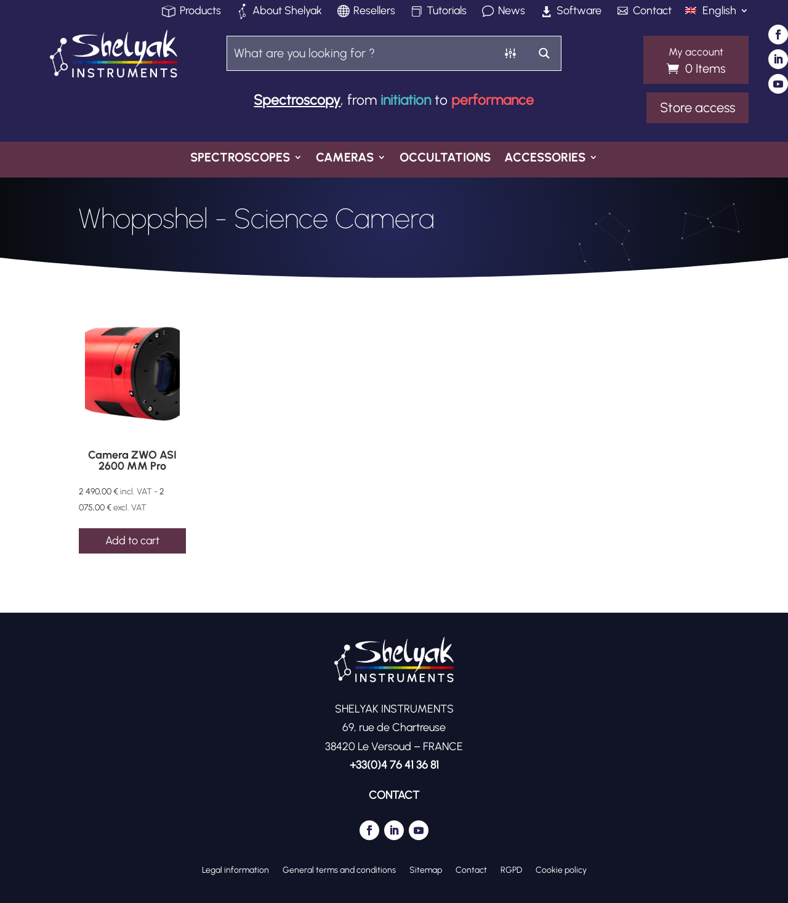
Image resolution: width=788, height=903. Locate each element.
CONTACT (394, 795)
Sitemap (425, 870)
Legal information (235, 870)
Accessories (544, 159)
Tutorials (447, 11)
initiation (405, 99)
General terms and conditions (339, 870)
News (511, 11)
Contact (652, 11)
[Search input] (361, 53)
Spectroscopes (240, 159)
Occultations (445, 159)
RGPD (511, 870)
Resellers (374, 11)
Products (200, 11)
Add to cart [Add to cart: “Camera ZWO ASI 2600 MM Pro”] (132, 540)
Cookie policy (561, 870)
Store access (697, 107)
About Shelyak (287, 11)
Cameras (345, 159)
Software (579, 11)
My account (696, 52)
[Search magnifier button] (544, 53)
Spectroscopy (297, 99)
